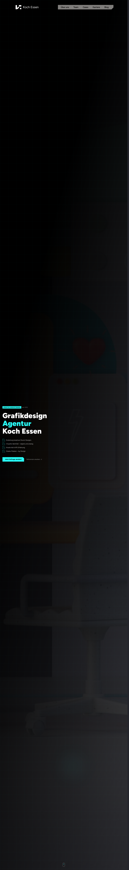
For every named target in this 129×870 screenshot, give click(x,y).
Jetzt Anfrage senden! (13, 459)
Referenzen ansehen (34, 459)
